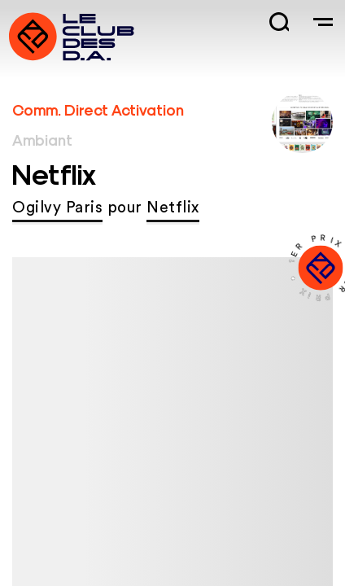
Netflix (172, 208)
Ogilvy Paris (57, 208)
